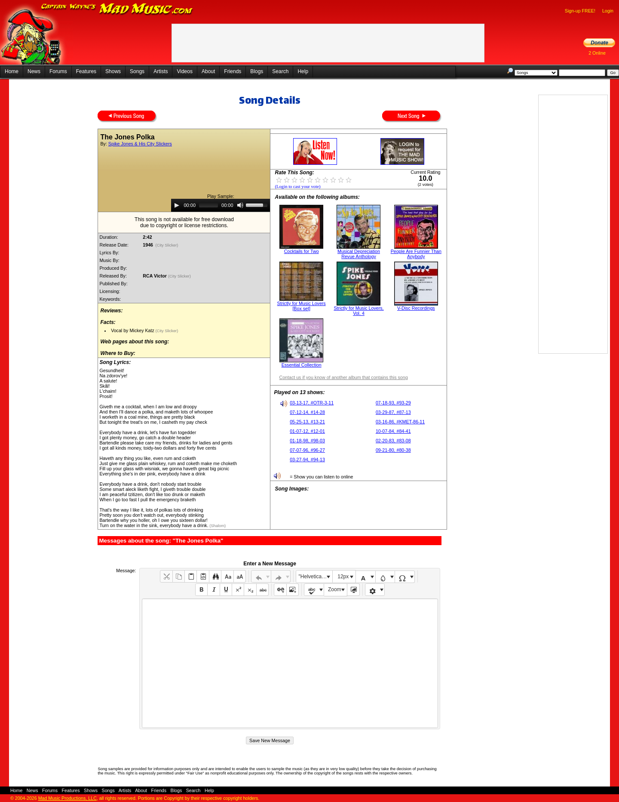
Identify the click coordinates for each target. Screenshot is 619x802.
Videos (184, 71)
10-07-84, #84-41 (393, 431)
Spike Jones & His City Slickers (140, 143)
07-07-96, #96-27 (307, 450)
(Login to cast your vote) (297, 186)
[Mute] (240, 205)
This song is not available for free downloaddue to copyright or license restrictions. (184, 222)
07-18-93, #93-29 (393, 402)
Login (607, 10)
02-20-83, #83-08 (393, 440)
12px (343, 577)
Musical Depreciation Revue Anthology (358, 254)
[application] (220, 205)
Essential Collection (302, 364)
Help (302, 71)
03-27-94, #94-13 (307, 459)
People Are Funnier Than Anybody (416, 254)
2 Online (597, 53)
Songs (137, 71)
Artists (160, 71)
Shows (113, 71)
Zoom (334, 589)
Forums (58, 71)
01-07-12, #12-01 (307, 431)
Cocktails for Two (301, 251)
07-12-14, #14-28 (307, 412)
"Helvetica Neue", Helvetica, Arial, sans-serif (315, 577)
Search (280, 71)
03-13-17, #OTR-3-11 (312, 402)
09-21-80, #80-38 (393, 450)
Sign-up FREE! (580, 10)
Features (86, 71)
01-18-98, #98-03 (307, 440)
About (208, 71)
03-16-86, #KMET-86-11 (400, 421)
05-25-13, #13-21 (307, 421)
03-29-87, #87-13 (393, 412)
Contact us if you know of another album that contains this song (343, 377)
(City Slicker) (166, 245)
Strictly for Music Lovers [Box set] (301, 306)
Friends (232, 71)
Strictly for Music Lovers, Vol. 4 (358, 310)
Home (11, 71)
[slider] (208, 205)
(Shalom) (217, 526)
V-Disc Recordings (416, 308)
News (34, 71)
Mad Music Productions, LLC (67, 798)
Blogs (256, 71)
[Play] (176, 205)
